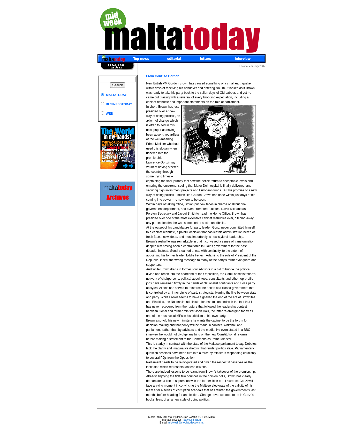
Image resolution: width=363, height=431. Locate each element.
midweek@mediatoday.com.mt (185, 422)
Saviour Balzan (192, 419)
